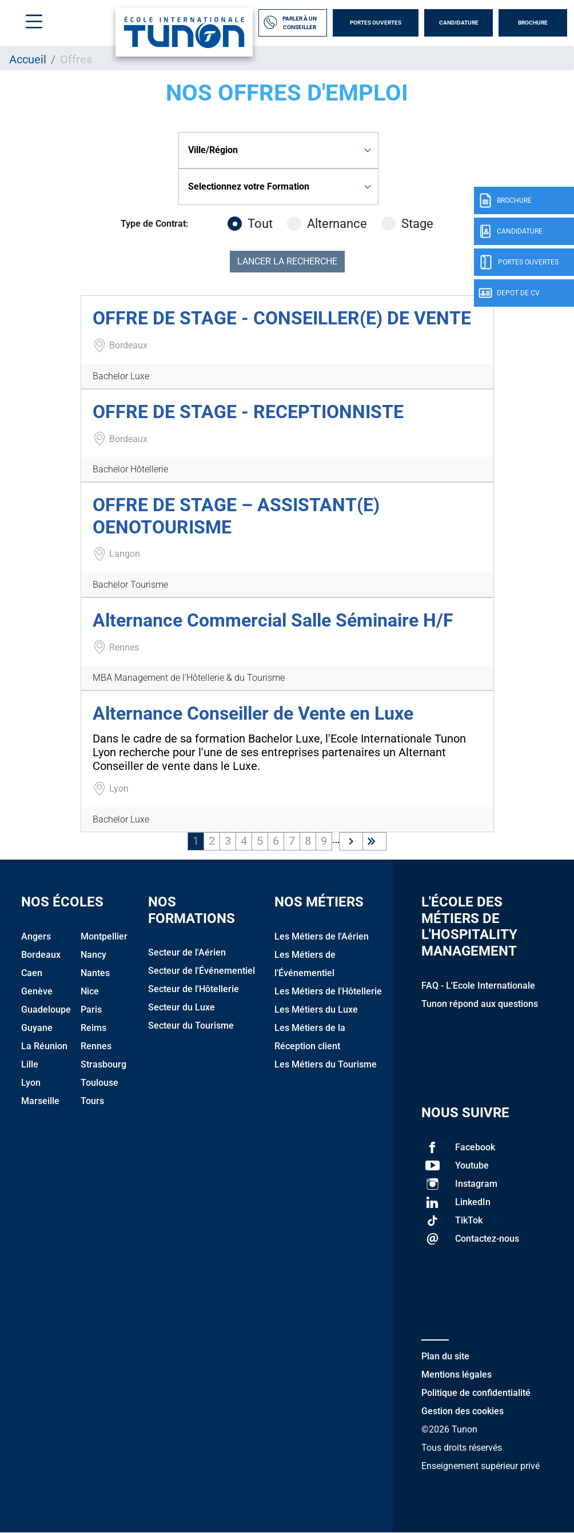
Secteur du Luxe (181, 1007)
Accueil (27, 59)
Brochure (533, 22)
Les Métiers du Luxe (316, 1009)
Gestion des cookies (462, 1411)
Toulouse (99, 1082)
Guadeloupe (46, 1009)
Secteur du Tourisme (191, 1025)
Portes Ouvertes (375, 22)
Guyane (37, 1027)
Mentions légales (456, 1374)
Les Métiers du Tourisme (325, 1064)
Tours (92, 1100)
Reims (93, 1027)
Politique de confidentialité (476, 1392)
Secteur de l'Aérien (187, 952)
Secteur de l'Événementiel (201, 970)
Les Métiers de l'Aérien (321, 936)
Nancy (93, 954)
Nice (90, 991)
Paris (91, 1009)
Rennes (96, 1046)
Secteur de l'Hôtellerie (193, 989)
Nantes (95, 973)
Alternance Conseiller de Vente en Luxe (253, 713)
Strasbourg (103, 1064)
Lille (29, 1064)
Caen (31, 973)
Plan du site (445, 1356)
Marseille (40, 1100)
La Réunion (44, 1046)
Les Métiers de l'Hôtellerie (328, 991)
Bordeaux (41, 954)
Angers (36, 936)
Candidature (459, 22)
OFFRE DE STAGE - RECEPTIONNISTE (248, 412)
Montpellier (104, 936)
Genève (37, 991)
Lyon (31, 1082)
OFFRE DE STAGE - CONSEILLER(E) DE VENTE (282, 318)
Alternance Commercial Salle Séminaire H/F (273, 620)
